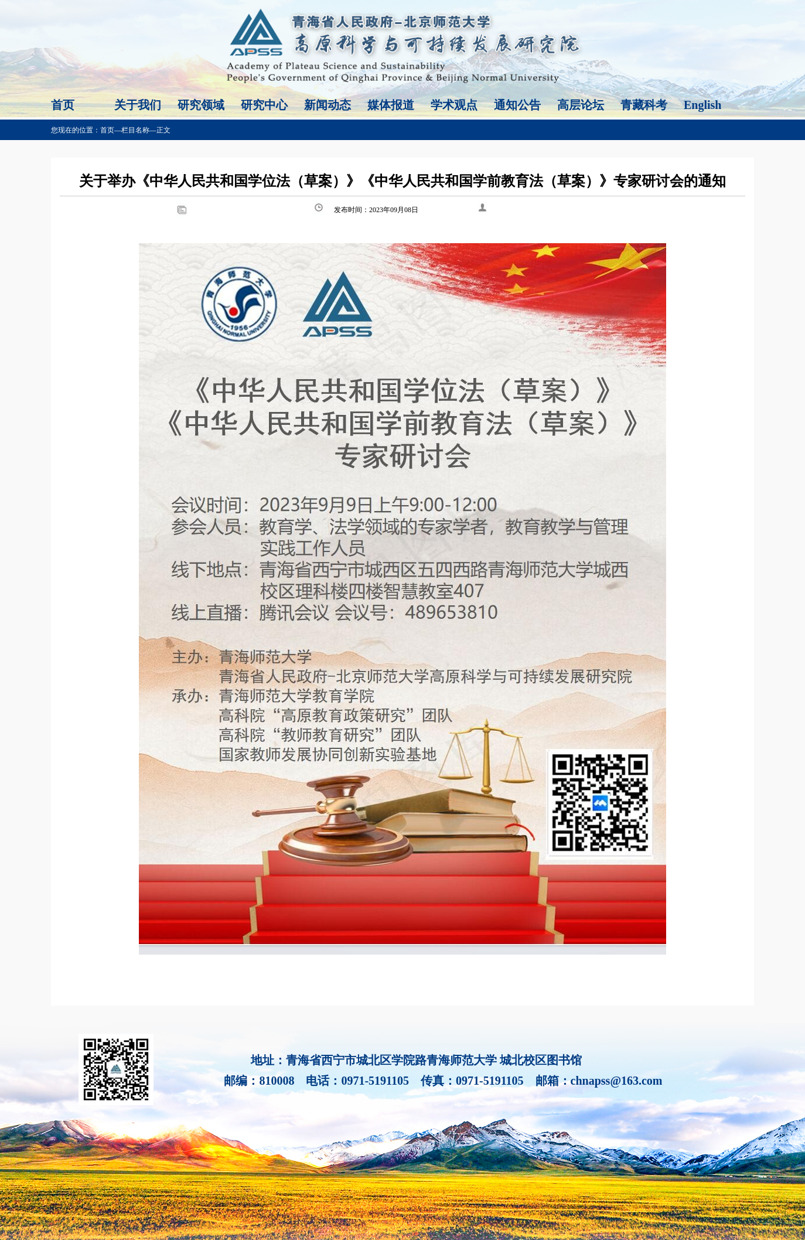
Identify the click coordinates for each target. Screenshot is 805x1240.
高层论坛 (580, 104)
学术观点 (454, 104)
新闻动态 (327, 104)
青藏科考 (643, 104)
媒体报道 (390, 104)
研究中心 (264, 104)
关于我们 (137, 104)
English (702, 104)
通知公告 (517, 104)
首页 (62, 104)
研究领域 (201, 104)
